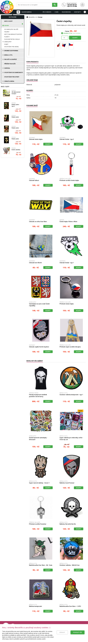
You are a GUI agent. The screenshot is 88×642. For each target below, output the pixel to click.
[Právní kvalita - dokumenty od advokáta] (19, 626)
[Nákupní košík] (82, 5)
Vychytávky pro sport (11, 77)
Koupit (75, 38)
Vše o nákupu (47, 12)
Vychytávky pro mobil (11, 46)
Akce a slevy (8, 21)
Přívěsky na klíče (10, 64)
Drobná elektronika (11, 50)
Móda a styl (8, 55)
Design (6, 25)
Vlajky (6, 44)
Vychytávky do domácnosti (13, 72)
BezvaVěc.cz (32, 17)
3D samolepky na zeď (11, 29)
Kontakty (77, 12)
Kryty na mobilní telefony (13, 34)
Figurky (6, 32)
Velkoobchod (66, 12)
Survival (7, 68)
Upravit (62, 635)
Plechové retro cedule (12, 39)
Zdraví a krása (9, 81)
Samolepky (7, 42)
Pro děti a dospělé (10, 59)
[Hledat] (54, 5)
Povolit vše (77, 635)
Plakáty (7, 37)
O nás (56, 12)
